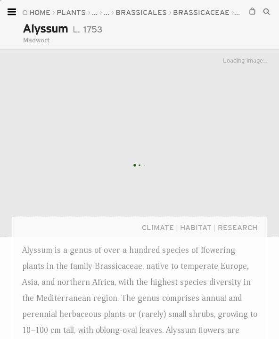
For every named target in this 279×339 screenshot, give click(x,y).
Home (39, 12)
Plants (71, 12)
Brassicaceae (155, 12)
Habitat (196, 227)
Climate (158, 227)
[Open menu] (13, 12)
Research (237, 227)
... (95, 12)
